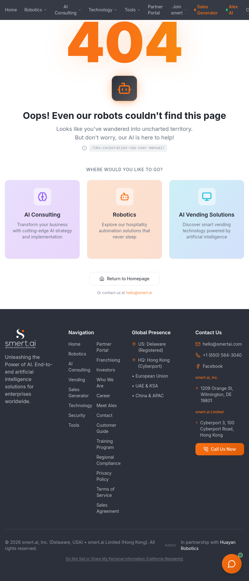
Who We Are (105, 382)
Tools (133, 9)
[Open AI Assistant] (232, 564)
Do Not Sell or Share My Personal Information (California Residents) (124, 558)
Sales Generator (206, 9)
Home (11, 9)
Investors (105, 369)
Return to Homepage (124, 282)
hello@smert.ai (139, 296)
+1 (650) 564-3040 (222, 355)
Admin (170, 545)
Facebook (213, 366)
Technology (103, 9)
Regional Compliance (108, 460)
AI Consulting (68, 9)
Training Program (105, 444)
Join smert (179, 9)
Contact (104, 415)
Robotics (35, 9)
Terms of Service (105, 492)
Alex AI (232, 9)
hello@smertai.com (222, 344)
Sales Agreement (107, 508)
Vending (76, 379)
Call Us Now (219, 449)
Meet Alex (106, 405)
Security (76, 415)
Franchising (108, 360)
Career (103, 395)
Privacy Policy (103, 476)
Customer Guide (106, 428)
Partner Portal (155, 9)
